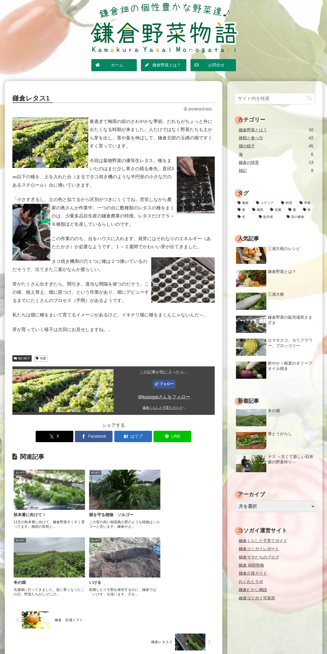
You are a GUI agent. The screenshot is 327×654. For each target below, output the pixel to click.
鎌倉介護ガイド (253, 573)
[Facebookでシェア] (96, 436)
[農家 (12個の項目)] (244, 203)
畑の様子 (22, 358)
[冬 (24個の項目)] (245, 217)
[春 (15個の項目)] (242, 210)
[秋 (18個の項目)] (307, 210)
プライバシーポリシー (166, 639)
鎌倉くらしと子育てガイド (162, 408)
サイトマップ (132, 639)
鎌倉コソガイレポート (259, 548)
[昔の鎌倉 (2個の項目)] (299, 217)
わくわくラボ (251, 581)
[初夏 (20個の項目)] (276, 210)
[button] (309, 98)
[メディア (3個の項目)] (266, 203)
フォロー (167, 384)
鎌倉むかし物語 (253, 589)
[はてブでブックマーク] (130, 436)
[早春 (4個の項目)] (306, 203)
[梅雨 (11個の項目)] (258, 210)
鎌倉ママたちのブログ (259, 557)
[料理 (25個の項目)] (287, 203)
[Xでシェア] (62, 436)
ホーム (111, 639)
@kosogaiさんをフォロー (164, 396)
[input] (275, 98)
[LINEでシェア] (164, 436)
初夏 (41, 358)
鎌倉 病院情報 (251, 565)
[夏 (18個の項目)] (293, 210)
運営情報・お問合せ (205, 639)
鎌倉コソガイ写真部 (257, 598)
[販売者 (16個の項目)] (269, 217)
